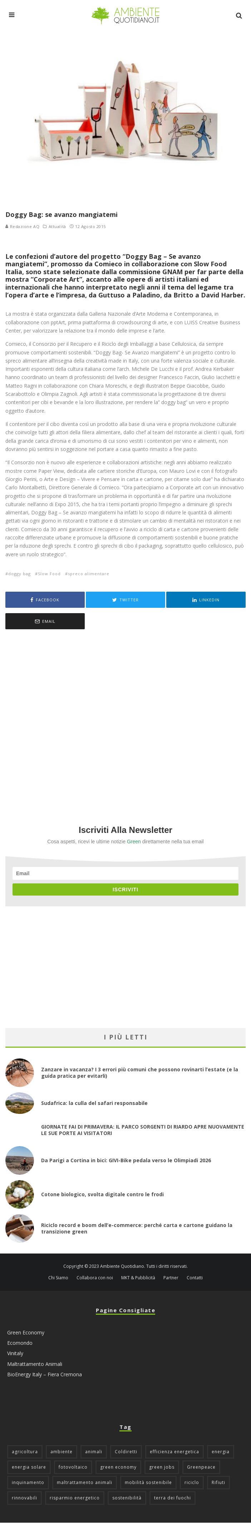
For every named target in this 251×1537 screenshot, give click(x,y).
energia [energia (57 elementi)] (221, 1452)
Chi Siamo (58, 1278)
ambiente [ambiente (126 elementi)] (61, 1452)
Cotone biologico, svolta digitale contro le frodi (102, 1194)
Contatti (195, 1278)
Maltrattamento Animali (34, 1364)
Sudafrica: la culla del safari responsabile (94, 1103)
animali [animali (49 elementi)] (93, 1452)
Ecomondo (20, 1342)
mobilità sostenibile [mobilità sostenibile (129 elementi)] (148, 1482)
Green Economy (25, 1332)
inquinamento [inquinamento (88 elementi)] (28, 1482)
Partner (170, 1278)
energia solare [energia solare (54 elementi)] (29, 1467)
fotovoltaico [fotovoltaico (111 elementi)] (73, 1467)
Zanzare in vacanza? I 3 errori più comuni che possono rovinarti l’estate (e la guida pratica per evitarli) (139, 1072)
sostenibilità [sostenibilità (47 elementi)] (127, 1498)
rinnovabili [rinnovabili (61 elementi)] (24, 1498)
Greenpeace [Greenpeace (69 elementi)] (201, 1467)
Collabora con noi (95, 1278)
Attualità (57, 226)
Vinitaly (15, 1353)
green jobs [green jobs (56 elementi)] (161, 1467)
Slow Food (49, 573)
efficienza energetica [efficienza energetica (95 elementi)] (174, 1452)
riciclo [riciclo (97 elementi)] (191, 1482)
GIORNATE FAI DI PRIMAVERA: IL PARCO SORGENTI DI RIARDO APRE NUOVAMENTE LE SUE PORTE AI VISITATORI (142, 1129)
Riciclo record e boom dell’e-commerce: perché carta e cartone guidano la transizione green (136, 1228)
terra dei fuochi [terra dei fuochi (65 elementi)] (172, 1498)
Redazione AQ (22, 226)
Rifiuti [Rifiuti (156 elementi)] (218, 1482)
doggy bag (19, 573)
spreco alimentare (88, 573)
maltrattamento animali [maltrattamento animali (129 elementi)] (84, 1482)
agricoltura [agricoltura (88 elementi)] (25, 1452)
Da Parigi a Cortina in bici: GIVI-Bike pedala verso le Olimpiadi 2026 (126, 1160)
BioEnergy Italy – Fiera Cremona (44, 1374)
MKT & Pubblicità (138, 1278)
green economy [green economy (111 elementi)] (118, 1467)
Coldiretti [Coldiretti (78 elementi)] (126, 1452)
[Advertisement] (125, 717)
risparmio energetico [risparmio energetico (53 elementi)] (75, 1498)
